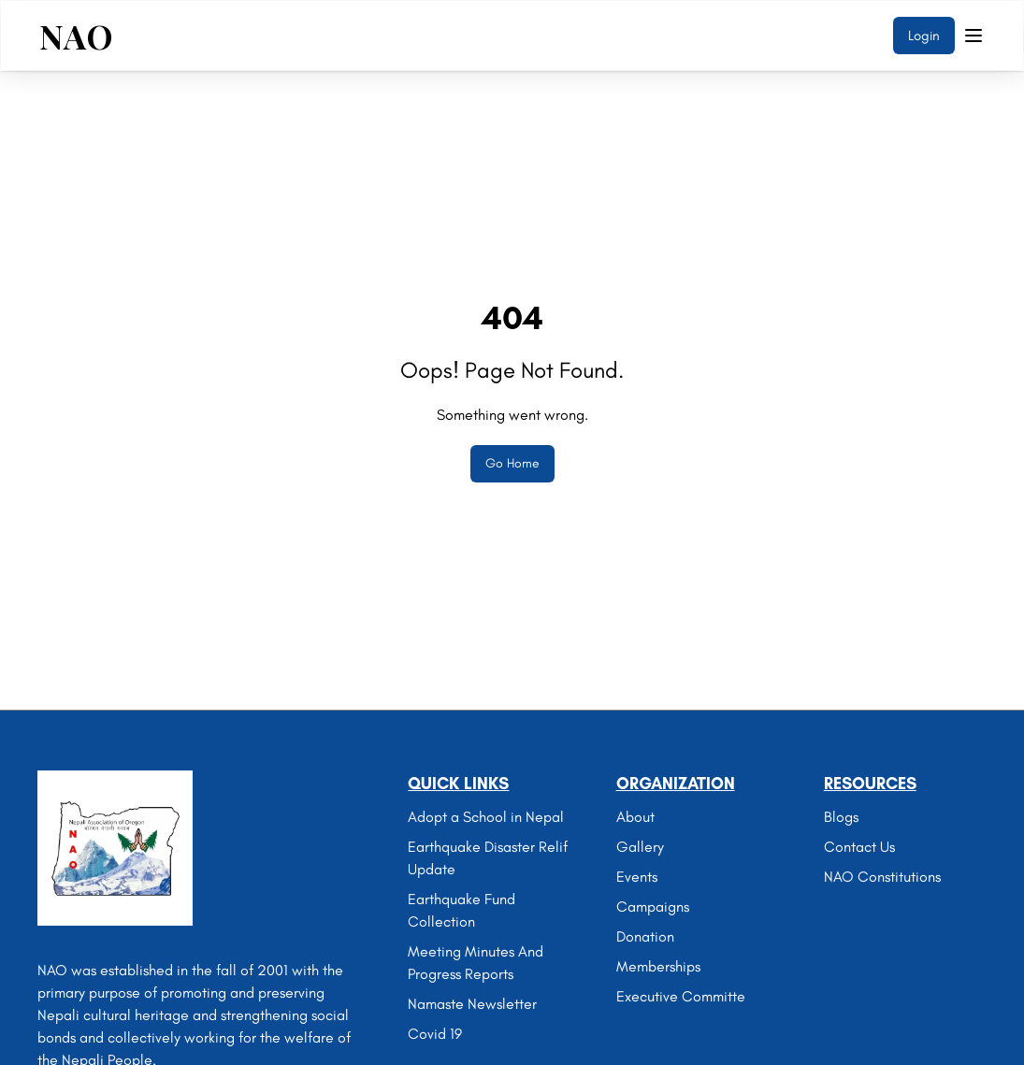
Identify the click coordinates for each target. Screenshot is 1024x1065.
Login (924, 35)
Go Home (512, 463)
